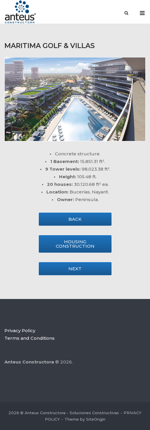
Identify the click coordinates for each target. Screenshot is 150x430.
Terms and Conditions (29, 338)
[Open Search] (126, 13)
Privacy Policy (19, 330)
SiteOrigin (95, 419)
